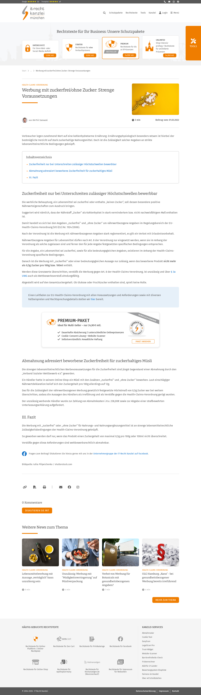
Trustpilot (51, 2)
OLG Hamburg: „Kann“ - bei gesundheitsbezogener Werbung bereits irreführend (159, 577)
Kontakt (175, 691)
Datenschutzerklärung (145, 691)
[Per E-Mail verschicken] (60, 487)
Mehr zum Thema (165, 599)
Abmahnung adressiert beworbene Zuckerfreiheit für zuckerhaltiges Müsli (70, 170)
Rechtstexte (132, 12)
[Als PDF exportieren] (34, 487)
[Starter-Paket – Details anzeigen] (80, 49)
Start (24, 71)
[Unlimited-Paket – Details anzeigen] (160, 47)
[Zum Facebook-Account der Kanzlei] (69, 487)
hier (93, 299)
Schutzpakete (116, 12)
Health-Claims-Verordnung (35, 85)
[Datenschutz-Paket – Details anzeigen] (40, 49)
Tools (143, 12)
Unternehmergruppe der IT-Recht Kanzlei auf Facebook (120, 453)
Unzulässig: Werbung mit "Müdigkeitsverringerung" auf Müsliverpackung (79, 577)
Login (163, 13)
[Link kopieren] (24, 487)
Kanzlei (152, 12)
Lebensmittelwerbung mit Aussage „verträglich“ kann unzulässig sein (37, 577)
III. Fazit (33, 177)
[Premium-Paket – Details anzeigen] (120, 48)
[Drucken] (44, 487)
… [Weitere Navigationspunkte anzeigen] (31, 71)
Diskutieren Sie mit (37, 510)
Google (30, 2)
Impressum (164, 691)
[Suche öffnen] (104, 12)
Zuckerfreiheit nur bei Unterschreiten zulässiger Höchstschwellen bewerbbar (73, 164)
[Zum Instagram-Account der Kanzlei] (77, 487)
